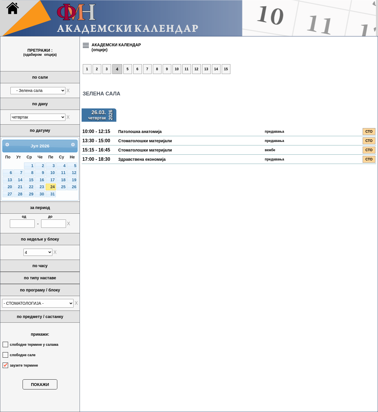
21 (20, 187)
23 (42, 187)
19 (74, 180)
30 (42, 194)
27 (10, 194)
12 (74, 173)
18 (63, 180)
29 (31, 194)
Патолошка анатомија (140, 131)
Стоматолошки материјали (145, 140)
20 (10, 187)
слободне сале (23, 355)
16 (42, 180)
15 (31, 180)
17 (52, 180)
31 (52, 194)
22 (31, 187)
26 (74, 187)
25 (63, 187)
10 (52, 173)
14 (20, 180)
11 (63, 173)
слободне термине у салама (34, 345)
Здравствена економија (142, 159)
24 (52, 187)
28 (20, 194)
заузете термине (24, 365)
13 (10, 180)
